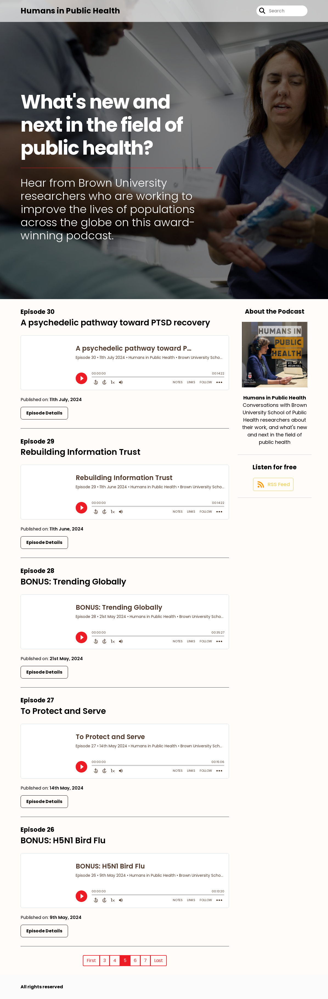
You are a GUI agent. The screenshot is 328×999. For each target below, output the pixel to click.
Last (158, 960)
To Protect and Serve (63, 711)
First (91, 960)
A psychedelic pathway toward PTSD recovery (115, 322)
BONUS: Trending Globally (73, 582)
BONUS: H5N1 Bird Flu (63, 840)
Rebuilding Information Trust (80, 452)
